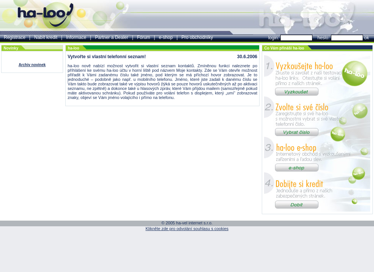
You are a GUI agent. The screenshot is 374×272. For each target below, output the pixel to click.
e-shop (166, 37)
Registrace (14, 37)
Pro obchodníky (197, 37)
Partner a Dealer (111, 37)
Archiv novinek (32, 65)
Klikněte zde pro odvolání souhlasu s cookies (187, 228)
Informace (76, 37)
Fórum (143, 37)
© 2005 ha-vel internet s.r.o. (186, 223)
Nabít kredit (45, 37)
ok (366, 37)
